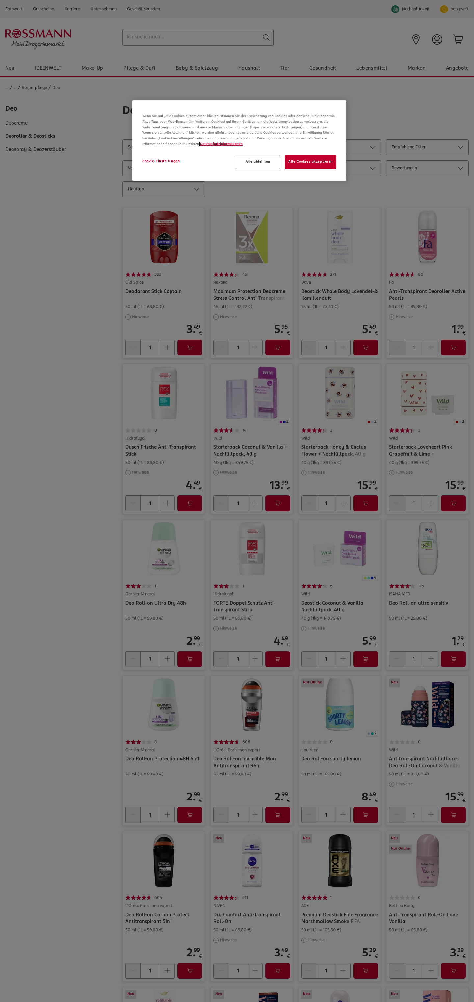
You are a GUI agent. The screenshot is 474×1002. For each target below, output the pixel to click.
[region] (239, 140)
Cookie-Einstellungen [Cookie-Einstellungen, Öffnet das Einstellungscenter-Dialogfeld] (161, 161)
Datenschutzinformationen (221, 144)
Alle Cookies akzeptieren (310, 161)
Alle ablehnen (258, 161)
